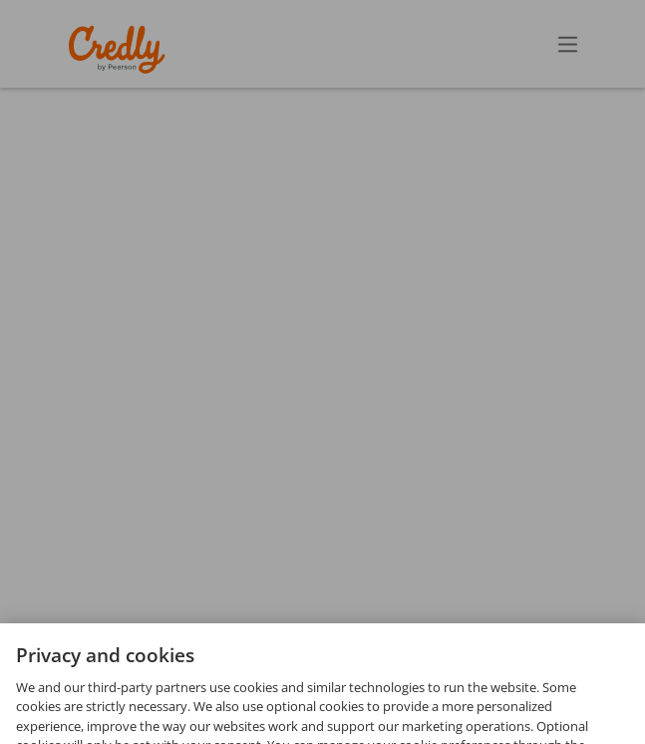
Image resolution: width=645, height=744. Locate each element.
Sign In (532, 43)
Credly (120, 49)
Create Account (393, 43)
